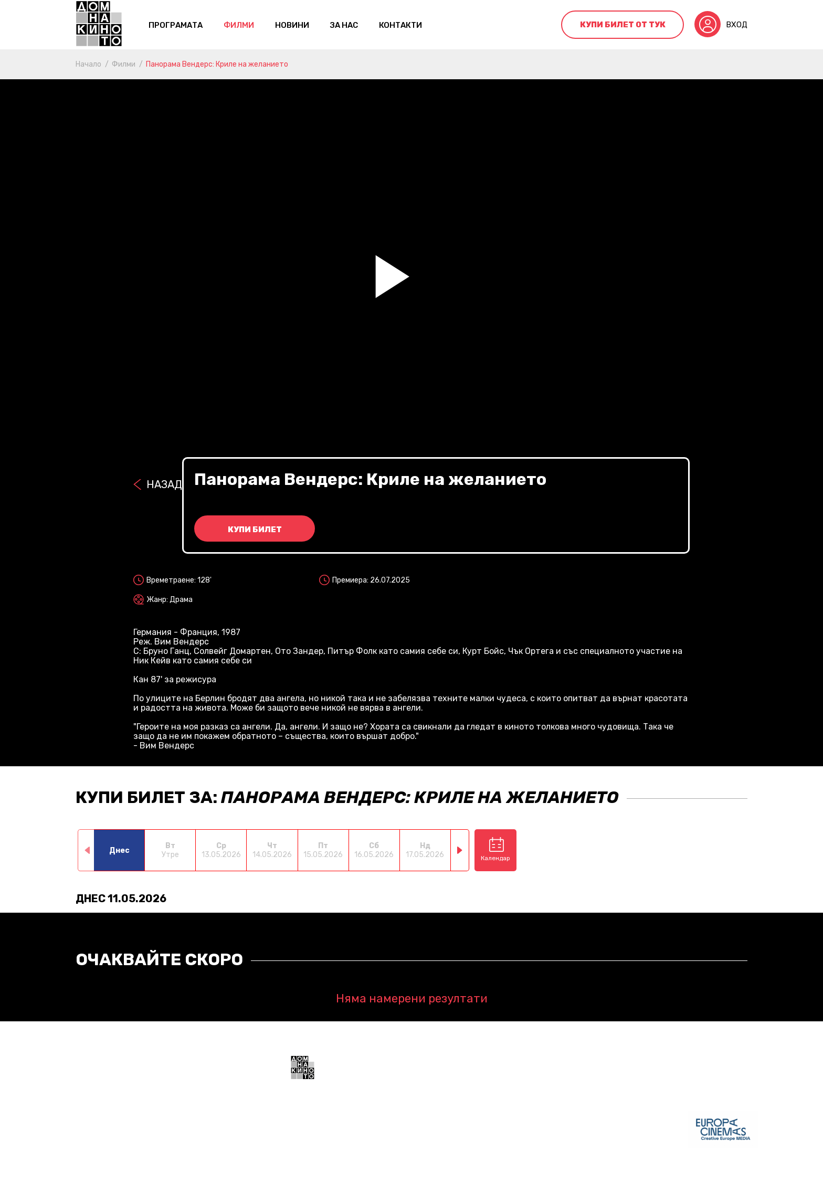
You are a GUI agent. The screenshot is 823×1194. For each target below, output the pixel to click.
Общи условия (317, 1178)
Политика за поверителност (408, 1178)
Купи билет (255, 529)
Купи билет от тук (623, 24)
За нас (344, 25)
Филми (239, 25)
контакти (400, 25)
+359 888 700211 (490, 1135)
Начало (88, 64)
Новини (292, 25)
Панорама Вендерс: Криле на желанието (217, 64)
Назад (164, 484)
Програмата (176, 25)
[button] (460, 850)
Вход (736, 24)
